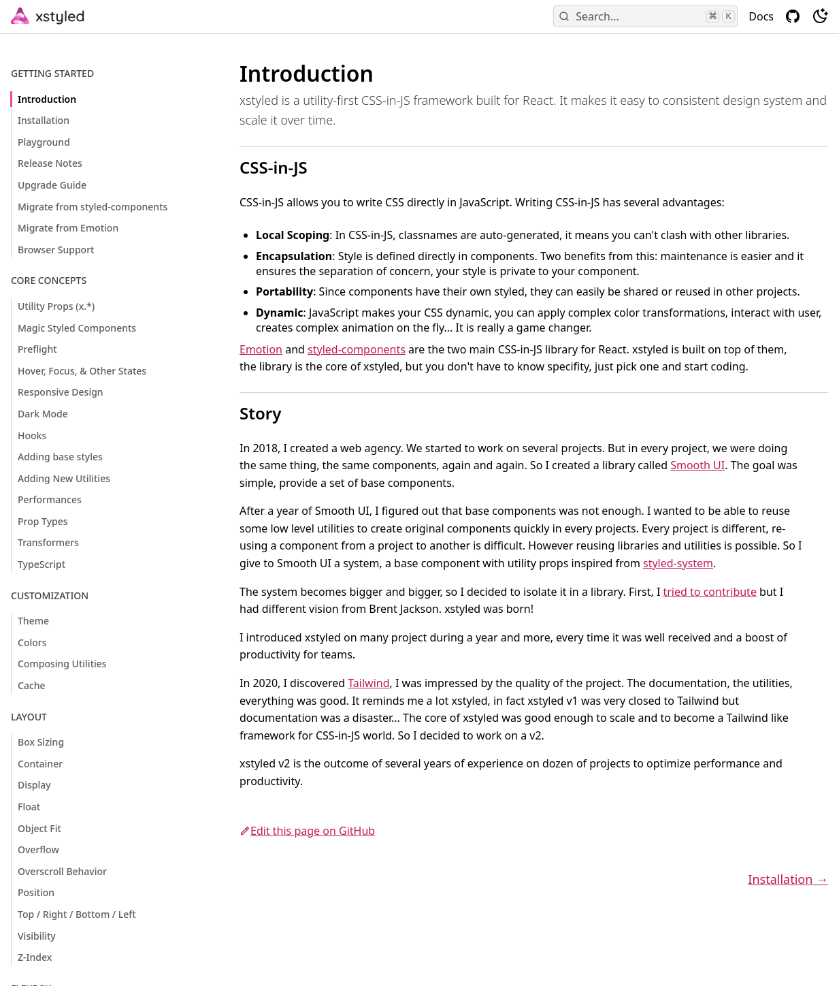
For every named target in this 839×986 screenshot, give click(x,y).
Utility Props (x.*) (56, 306)
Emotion (261, 349)
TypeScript (41, 564)
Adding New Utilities (64, 478)
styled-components (357, 349)
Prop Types (43, 521)
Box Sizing (41, 741)
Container (40, 763)
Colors (32, 642)
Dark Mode (43, 413)
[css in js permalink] (213, 152)
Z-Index (35, 957)
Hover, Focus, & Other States (82, 370)
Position (36, 892)
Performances (50, 499)
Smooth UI (697, 465)
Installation (43, 120)
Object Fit (39, 828)
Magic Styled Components (77, 327)
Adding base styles (60, 456)
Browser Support (56, 249)
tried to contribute (709, 591)
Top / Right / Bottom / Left (77, 914)
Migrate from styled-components (92, 206)
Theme (33, 620)
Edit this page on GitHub (307, 830)
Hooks (32, 435)
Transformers (48, 542)
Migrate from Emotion (68, 227)
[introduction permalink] (208, 66)
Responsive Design (60, 391)
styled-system (678, 563)
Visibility (37, 935)
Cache (32, 685)
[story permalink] (213, 398)
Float (29, 806)
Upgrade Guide (52, 184)
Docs (761, 16)
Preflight (37, 349)
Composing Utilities (62, 663)
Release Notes (50, 163)
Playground (44, 142)
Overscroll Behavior (62, 871)
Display (34, 784)
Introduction (47, 99)
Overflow (38, 849)
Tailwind (368, 682)
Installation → (788, 879)
